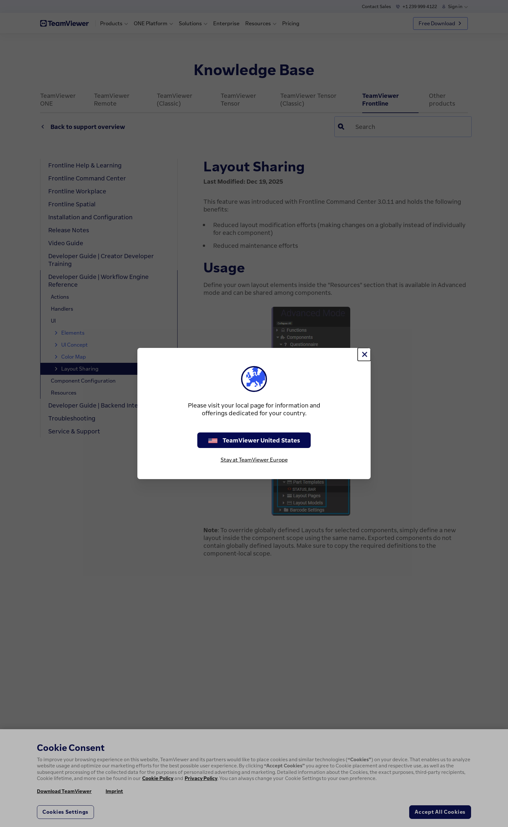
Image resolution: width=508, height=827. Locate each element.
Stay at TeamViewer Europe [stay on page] (254, 459)
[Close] (364, 354)
